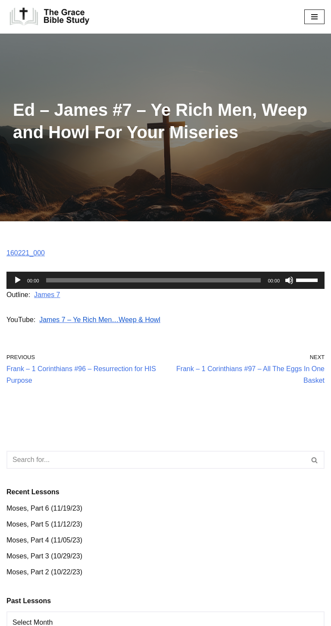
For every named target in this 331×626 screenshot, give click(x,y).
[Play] (17, 280)
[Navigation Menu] (314, 16)
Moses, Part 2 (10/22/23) (44, 572)
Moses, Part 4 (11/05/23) (44, 540)
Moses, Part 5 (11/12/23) (44, 524)
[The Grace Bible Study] (49, 17)
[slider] (153, 280)
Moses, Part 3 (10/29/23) (44, 556)
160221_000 (25, 253)
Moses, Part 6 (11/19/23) (44, 508)
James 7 (47, 294)
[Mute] (289, 280)
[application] (165, 280)
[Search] (155, 460)
